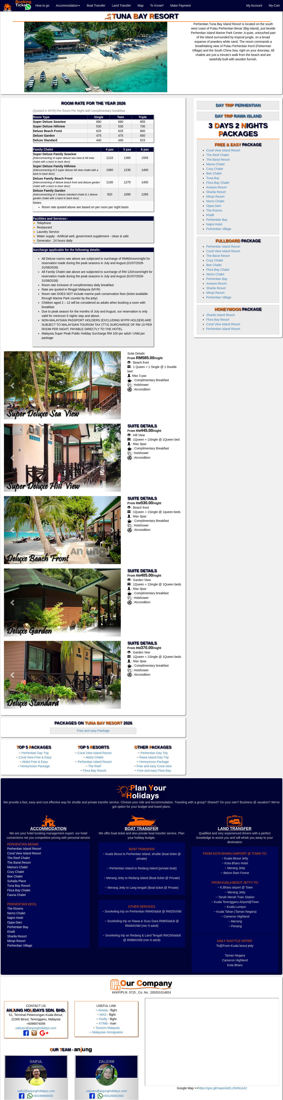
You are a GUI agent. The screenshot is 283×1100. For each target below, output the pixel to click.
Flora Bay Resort (94, 770)
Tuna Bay (212, 178)
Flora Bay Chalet (217, 182)
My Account (254, 5)
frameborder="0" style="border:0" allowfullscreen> (212, 1042)
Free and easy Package (93, 730)
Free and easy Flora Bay (154, 770)
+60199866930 (40, 1096)
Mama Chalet (215, 164)
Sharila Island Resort (220, 315)
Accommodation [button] (68, 5)
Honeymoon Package (35, 766)
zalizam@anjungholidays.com (35, 1028)
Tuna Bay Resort (18, 885)
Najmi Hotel (214, 224)
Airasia (103, 1010)
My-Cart (274, 5)
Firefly (103, 1019)
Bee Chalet (213, 173)
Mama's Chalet (17, 867)
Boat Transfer (96, 5)
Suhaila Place (16, 881)
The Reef (94, 766)
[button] (13, 385)
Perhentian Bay (216, 219)
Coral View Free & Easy (35, 757)
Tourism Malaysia (107, 1028)
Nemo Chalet (215, 201)
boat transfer (141, 828)
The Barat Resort (218, 159)
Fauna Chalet (16, 895)
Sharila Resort (216, 192)
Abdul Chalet (94, 757)
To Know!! (157, 5)
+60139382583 (110, 1096)
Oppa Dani (213, 206)
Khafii (210, 215)
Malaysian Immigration (107, 1032)
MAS (103, 1014)
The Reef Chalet (217, 155)
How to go (42, 5)
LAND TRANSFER (235, 828)
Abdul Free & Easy (35, 761)
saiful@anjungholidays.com (36, 1091)
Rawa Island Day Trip (154, 757)
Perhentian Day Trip (35, 753)
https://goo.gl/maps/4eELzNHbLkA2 (222, 1088)
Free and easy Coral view (154, 766)
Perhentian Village (218, 229)
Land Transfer (121, 5)
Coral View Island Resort (95, 753)
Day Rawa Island (238, 116)
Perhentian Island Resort (95, 761)
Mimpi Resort (215, 196)
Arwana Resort (216, 187)
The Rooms (214, 210)
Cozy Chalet (214, 169)
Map (140, 5)
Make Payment (180, 5)
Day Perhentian (238, 105)
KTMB (103, 1023)
